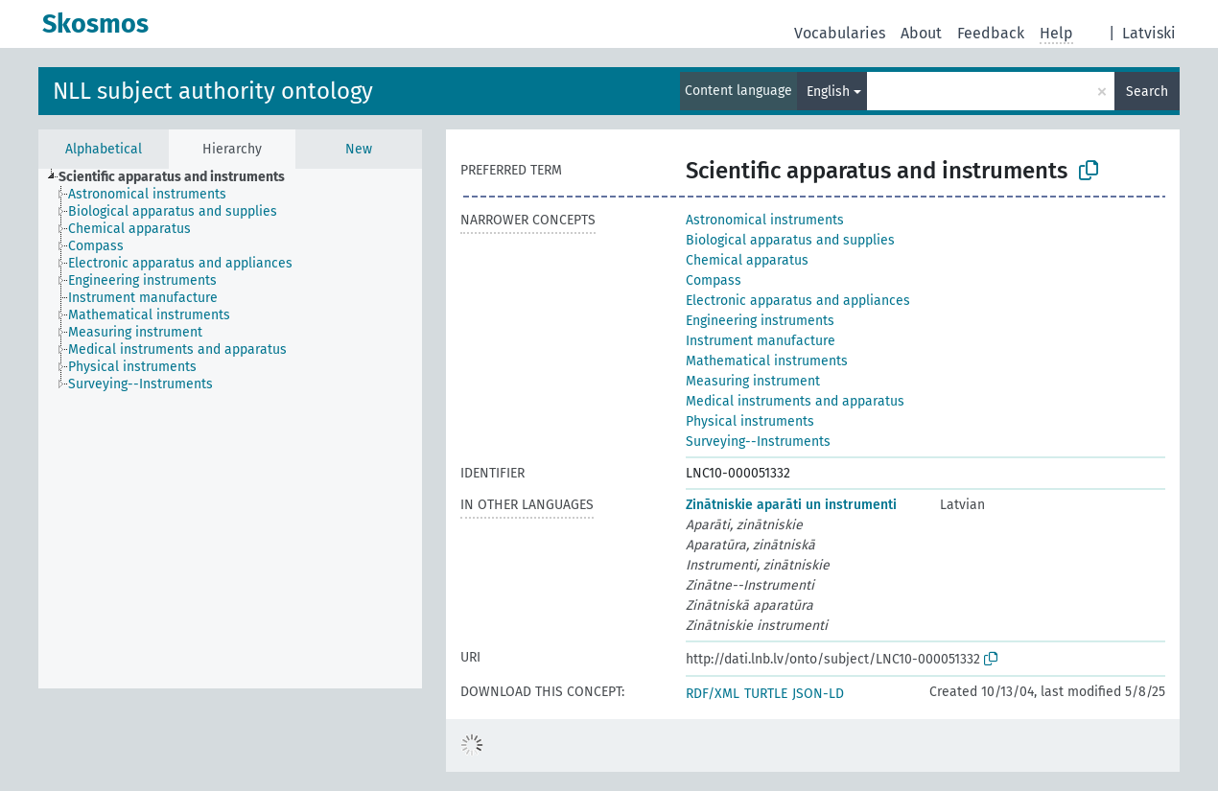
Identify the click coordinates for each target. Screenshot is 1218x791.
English (828, 91)
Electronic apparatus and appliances (798, 300)
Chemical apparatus (747, 260)
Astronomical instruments (765, 220)
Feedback (990, 33)
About (921, 33)
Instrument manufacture (760, 341)
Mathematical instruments (767, 361)
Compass (713, 280)
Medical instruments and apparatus (795, 401)
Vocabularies (839, 33)
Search (1147, 91)
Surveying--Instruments (758, 441)
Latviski (1149, 33)
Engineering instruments (760, 321)
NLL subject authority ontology (213, 91)
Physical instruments (750, 421)
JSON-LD (818, 694)
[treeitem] (180, 177)
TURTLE (765, 694)
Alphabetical (103, 149)
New (358, 149)
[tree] (230, 428)
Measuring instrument (753, 381)
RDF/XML (712, 694)
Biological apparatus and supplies (790, 240)
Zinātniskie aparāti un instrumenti (791, 505)
